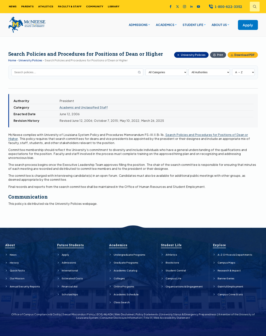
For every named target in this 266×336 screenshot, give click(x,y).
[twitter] (178, 7)
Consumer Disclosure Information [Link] (121, 317)
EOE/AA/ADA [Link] (105, 314)
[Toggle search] (255, 6)
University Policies (30, 60)
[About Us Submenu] (228, 25)
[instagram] (184, 7)
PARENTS (27, 6)
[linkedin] (191, 7)
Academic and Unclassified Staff (83, 107)
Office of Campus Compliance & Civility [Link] (36, 314)
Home (12, 60)
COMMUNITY (94, 6)
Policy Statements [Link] (147, 314)
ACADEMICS (165, 25)
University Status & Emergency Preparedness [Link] (188, 314)
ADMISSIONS (138, 25)
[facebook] (171, 7)
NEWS (13, 6)
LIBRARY (114, 6)
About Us (219, 25)
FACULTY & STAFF (70, 6)
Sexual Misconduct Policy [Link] (79, 314)
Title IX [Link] (148, 317)
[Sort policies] (243, 72)
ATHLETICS (45, 6)
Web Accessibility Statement (172, 317)
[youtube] (198, 7)
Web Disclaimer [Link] (124, 314)
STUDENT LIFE (193, 25)
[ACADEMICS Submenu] (175, 25)
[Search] (139, 72)
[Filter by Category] (166, 72)
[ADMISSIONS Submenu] (149, 25)
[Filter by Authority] (209, 72)
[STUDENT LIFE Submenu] (204, 25)
